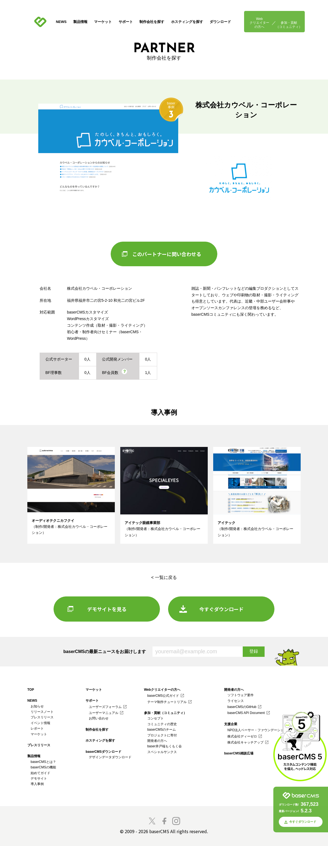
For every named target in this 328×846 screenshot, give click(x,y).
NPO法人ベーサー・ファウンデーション (257, 730)
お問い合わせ (99, 718)
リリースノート (42, 712)
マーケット (103, 22)
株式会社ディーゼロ (242, 736)
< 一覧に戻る (164, 577)
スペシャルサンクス (162, 752)
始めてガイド (40, 773)
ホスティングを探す (187, 22)
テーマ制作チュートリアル (167, 702)
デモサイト (39, 778)
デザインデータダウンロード (110, 757)
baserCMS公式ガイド (163, 696)
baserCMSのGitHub (241, 707)
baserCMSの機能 (43, 767)
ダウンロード (220, 22)
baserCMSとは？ (43, 762)
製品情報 (80, 22)
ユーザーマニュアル (103, 713)
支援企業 (230, 724)
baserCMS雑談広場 (238, 753)
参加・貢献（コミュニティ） (289, 24)
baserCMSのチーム (161, 729)
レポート (37, 728)
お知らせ (37, 706)
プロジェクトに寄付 (162, 735)
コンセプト (155, 718)
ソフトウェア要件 (240, 695)
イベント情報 (40, 723)
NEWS (61, 22)
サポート (126, 22)
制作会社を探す (151, 22)
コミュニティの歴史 (162, 724)
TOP (30, 690)
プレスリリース (42, 717)
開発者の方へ (157, 741)
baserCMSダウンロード (103, 752)
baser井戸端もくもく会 (164, 746)
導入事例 (37, 784)
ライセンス (235, 701)
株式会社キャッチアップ (245, 742)
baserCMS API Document (246, 713)
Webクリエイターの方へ (259, 23)
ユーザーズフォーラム (105, 707)
